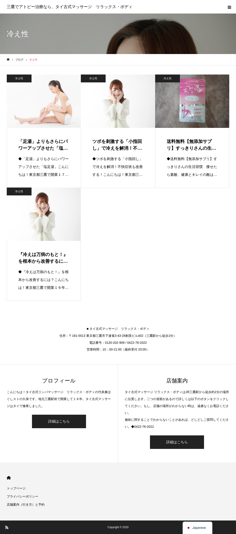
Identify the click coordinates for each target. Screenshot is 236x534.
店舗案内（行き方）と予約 (26, 504)
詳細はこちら (59, 421)
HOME (9, 478)
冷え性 (19, 78)
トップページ (16, 488)
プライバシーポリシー (22, 496)
